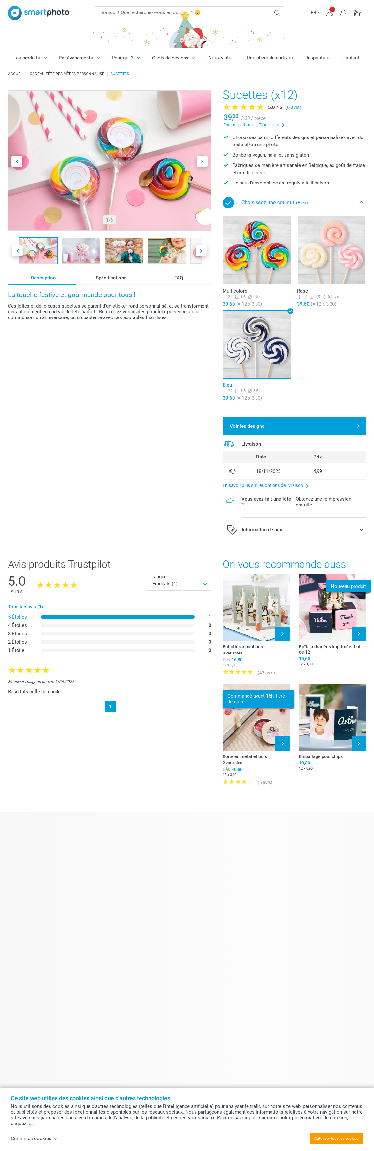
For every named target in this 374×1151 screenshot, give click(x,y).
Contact (350, 57)
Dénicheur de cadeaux (270, 57)
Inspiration (318, 57)
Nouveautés (221, 57)
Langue (159, 577)
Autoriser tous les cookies (336, 1138)
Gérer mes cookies (34, 1138)
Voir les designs (247, 426)
